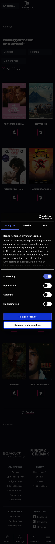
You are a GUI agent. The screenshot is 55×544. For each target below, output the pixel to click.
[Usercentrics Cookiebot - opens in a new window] (39, 217)
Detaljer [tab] (27, 225)
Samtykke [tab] (10, 225)
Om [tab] (45, 225)
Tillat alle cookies (27, 316)
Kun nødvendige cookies (28, 325)
